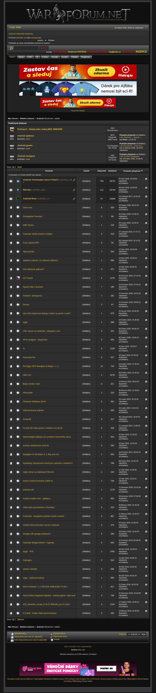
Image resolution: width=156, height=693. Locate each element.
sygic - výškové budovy (33, 578)
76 (71, 180)
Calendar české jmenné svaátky (37, 234)
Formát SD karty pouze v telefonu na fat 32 (43, 428)
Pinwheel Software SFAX (34, 401)
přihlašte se (21, 38)
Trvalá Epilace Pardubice (42, 679)
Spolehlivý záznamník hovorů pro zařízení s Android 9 (48, 463)
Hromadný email (13, 679)
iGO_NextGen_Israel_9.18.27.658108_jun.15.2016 (46, 604)
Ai (24, 348)
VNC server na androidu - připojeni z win (41, 331)
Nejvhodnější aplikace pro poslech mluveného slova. (47, 437)
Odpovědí (101, 171)
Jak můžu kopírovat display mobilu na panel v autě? (47, 313)
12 (43, 190)
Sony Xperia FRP (31, 242)
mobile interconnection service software (41, 525)
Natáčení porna (58, 679)
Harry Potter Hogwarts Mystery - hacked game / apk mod (49, 595)
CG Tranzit (28, 278)
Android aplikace (25, 136)
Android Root (29, 198)
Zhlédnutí (112, 171)
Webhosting (77, 681)
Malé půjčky (131, 679)
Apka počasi (28, 251)
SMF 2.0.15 (68, 646)
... (69, 180)
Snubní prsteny (106, 679)
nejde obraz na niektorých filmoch (38, 472)
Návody (27, 190)
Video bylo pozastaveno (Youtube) (38, 507)
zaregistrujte (36, 38)
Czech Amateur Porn (82, 679)
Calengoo (27, 560)
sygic (25, 322)
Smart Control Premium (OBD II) (38, 481)
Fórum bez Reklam (78, 111)
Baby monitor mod (31, 384)
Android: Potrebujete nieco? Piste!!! (41, 180)
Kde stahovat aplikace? (33, 269)
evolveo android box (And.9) (36, 445)
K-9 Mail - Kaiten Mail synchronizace (40, 613)
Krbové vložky (87, 681)
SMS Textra (28, 225)
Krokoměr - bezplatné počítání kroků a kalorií (43, 516)
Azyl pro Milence (26, 679)
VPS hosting (69, 679)
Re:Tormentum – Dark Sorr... (132, 146)
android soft (28, 489)
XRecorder (28, 392)
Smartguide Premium (32, 216)
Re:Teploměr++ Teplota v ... (131, 137)
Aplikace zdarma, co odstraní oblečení (40, 260)
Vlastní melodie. (30, 569)
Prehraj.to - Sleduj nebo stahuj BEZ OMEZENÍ (39, 129)
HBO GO (27, 375)
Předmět (49, 171)
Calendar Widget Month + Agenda (38, 542)
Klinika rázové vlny (119, 679)
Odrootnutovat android (33, 410)
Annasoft (27, 419)
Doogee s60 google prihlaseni (36, 534)
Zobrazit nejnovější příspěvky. (21, 34)
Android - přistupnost (32, 295)
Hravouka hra (29, 357)
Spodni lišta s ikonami (33, 287)
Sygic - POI (28, 551)
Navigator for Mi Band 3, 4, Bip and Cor (41, 454)
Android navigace (26, 156)
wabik (56, 118)
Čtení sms (27, 207)
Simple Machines (86, 646)
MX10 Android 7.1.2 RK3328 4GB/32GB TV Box (45, 586)
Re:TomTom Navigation (130, 156)
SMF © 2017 (76, 646)
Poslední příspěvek (133, 171)
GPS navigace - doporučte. (35, 339)
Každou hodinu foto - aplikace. (37, 498)
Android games (25, 145)
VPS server (95, 679)
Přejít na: (122, 634)
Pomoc (26, 304)
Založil (86, 171)
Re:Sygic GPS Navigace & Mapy (38, 366)
